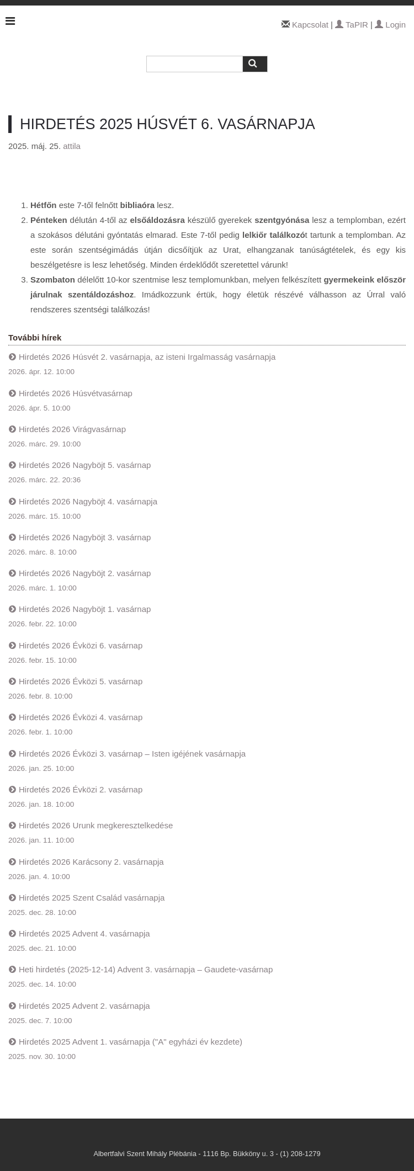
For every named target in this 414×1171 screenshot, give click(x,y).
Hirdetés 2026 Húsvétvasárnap (75, 393)
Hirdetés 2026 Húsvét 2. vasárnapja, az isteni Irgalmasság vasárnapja (147, 356)
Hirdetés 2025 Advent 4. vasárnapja (84, 933)
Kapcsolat (310, 24)
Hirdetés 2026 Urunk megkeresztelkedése (96, 825)
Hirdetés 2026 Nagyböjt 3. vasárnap (85, 537)
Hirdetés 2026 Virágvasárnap (72, 429)
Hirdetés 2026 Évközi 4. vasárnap (80, 717)
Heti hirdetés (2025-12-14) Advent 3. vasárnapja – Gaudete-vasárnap (146, 969)
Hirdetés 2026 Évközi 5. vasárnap (80, 681)
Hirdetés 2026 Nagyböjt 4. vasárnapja (88, 501)
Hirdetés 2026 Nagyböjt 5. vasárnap (85, 465)
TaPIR (351, 24)
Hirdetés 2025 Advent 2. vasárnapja (84, 1005)
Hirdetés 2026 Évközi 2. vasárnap (80, 789)
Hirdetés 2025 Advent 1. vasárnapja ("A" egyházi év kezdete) (130, 1041)
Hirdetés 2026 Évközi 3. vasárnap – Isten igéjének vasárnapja (132, 753)
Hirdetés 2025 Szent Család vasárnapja (91, 897)
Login (390, 24)
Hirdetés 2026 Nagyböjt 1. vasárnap (85, 609)
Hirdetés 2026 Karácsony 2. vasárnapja (91, 861)
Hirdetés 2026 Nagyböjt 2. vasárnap (85, 573)
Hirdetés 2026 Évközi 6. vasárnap (80, 645)
